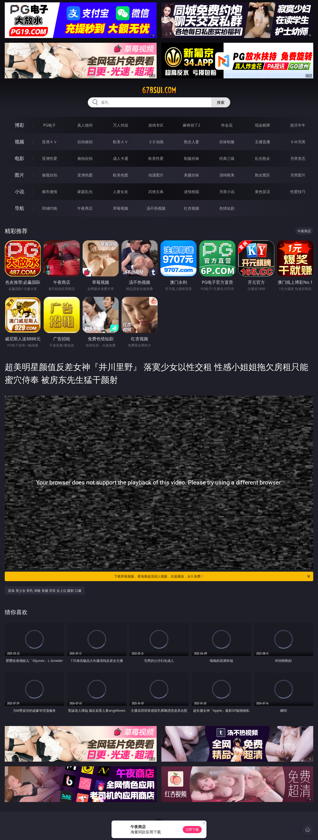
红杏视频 (191, 208)
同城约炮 (49, 208)
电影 (19, 158)
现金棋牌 (262, 125)
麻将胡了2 (191, 125)
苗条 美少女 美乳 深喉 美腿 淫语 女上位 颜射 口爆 (44, 590)
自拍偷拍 (85, 141)
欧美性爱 (156, 158)
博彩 (19, 125)
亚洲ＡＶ (49, 141)
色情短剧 (226, 208)
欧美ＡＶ (120, 141)
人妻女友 (120, 191)
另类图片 (297, 175)
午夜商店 (85, 208)
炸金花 (227, 125)
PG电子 (49, 125)
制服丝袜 (191, 158)
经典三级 (226, 158)
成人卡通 (120, 158)
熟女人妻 (191, 141)
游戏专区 (156, 125)
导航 (19, 208)
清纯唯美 (226, 175)
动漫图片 (156, 175)
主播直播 (262, 141)
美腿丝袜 (191, 175)
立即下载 (192, 829)
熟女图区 (262, 175)
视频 (19, 141)
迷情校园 (191, 191)
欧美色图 (120, 175)
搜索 (220, 102)
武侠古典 (156, 191)
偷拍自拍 (85, 158)
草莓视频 (120, 208)
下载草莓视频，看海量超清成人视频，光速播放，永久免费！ (212, 576)
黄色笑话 (262, 191)
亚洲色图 (85, 175)
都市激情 (49, 191)
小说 (19, 191)
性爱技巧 (297, 191)
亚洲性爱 (49, 158)
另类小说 (226, 191)
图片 (19, 175)
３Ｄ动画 (156, 141)
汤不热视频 (155, 208)
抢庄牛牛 (297, 125)
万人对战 (120, 125)
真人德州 (85, 125)
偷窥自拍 (49, 175)
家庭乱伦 (85, 191)
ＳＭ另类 (297, 141)
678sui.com (159, 90)
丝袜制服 (226, 141)
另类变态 (297, 158)
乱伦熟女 (262, 158)
